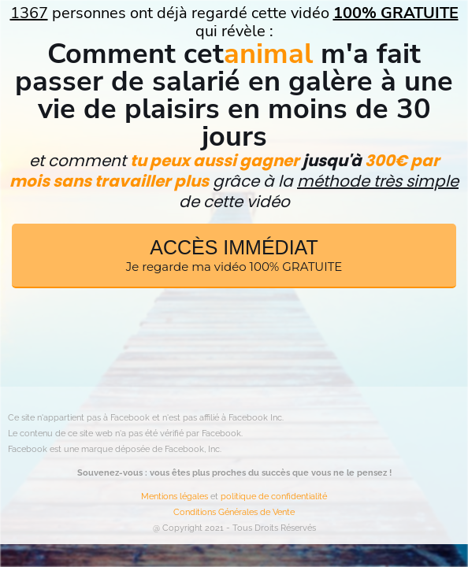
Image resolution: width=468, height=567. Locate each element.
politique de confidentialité (274, 496)
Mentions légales (174, 496)
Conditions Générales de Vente (234, 512)
